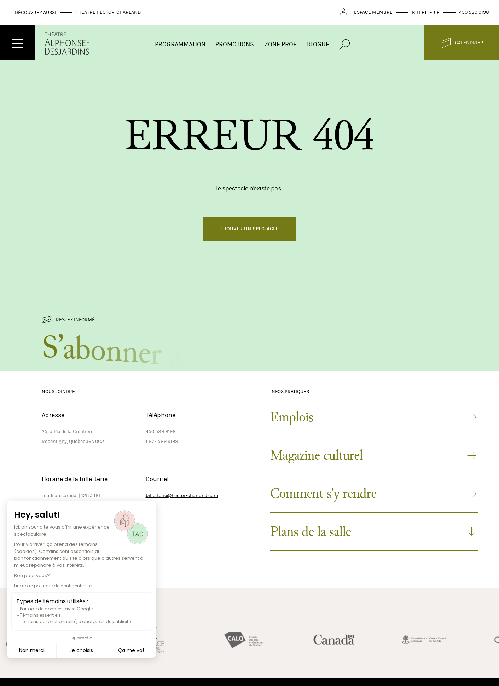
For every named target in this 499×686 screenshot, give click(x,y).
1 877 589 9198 (162, 441)
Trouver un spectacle (249, 229)
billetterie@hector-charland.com (182, 495)
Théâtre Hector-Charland (108, 12)
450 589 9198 (474, 12)
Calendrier (461, 42)
